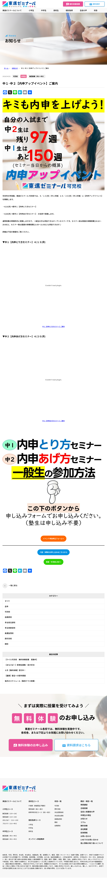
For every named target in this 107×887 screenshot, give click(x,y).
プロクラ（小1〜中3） (10, 823)
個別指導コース (35, 820)
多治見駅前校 (10, 628)
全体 (6, 606)
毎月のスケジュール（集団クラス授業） (20, 681)
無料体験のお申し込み (30, 745)
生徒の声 (83, 10)
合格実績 (84, 808)
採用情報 (84, 832)
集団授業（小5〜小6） (10, 813)
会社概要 (84, 829)
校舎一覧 (58, 801)
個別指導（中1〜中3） (10, 839)
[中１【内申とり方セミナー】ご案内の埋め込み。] (53, 285)
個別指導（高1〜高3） (36, 809)
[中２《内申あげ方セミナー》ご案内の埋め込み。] (53, 379)
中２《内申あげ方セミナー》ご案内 (53, 421)
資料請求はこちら (76, 745)
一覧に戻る (13, 585)
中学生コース (7, 831)
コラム (83, 822)
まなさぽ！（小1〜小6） (10, 820)
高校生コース (34, 801)
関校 (6, 644)
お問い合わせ (86, 836)
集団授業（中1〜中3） (10, 836)
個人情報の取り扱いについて (92, 843)
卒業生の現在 (86, 815)
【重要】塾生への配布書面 (15, 675)
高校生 (31, 831)
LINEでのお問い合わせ (89, 839)
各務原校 (8, 617)
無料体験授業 (73, 4)
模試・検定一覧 (87, 801)
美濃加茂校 (9, 633)
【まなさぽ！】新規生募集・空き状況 (20, 665)
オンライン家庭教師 (36, 839)
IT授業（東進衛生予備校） (37, 806)
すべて (7, 601)
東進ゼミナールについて (12, 10)
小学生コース (7, 809)
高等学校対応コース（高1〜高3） (40, 812)
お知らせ (84, 818)
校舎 (95, 10)
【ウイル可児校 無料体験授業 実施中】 (21, 659)
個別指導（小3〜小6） (10, 817)
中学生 (31, 828)
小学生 (31, 824)
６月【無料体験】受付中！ (15, 670)
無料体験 (84, 825)
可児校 (7, 611)
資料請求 (94, 4)
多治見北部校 (10, 622)
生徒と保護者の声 (88, 811)
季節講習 (84, 804)
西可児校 (8, 638)
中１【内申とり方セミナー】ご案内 (53, 326)
